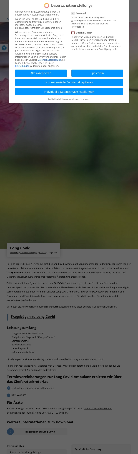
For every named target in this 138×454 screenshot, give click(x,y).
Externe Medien (83, 32)
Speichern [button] (97, 73)
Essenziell (80, 13)
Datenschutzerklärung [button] (70, 99)
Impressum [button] (85, 99)
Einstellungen (22, 65)
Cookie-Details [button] (54, 99)
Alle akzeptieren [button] (40, 73)
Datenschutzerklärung (49, 59)
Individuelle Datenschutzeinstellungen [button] (69, 92)
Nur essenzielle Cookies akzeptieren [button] (69, 82)
